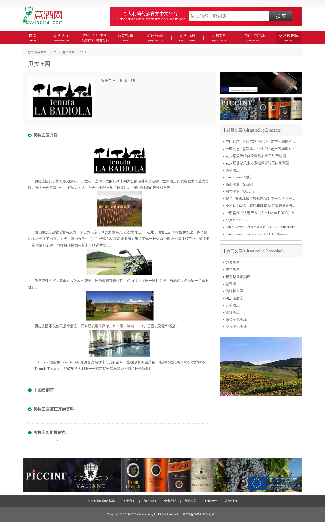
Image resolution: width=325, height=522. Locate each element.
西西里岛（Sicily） (240, 184)
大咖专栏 (219, 37)
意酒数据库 (289, 37)
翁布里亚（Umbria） (241, 191)
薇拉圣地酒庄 (236, 319)
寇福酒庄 (232, 312)
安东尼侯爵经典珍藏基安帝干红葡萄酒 (255, 156)
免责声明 (170, 501)
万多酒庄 (232, 263)
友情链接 (231, 501)
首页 (33, 37)
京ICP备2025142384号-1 (198, 514)
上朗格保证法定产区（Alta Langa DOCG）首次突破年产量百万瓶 (262, 213)
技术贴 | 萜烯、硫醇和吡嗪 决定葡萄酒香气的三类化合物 (262, 206)
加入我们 (150, 501)
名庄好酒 (154, 37)
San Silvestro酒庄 (238, 177)
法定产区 (88, 40)
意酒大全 (61, 37)
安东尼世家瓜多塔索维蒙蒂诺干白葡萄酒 (257, 163)
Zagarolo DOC (236, 220)
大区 (86, 35)
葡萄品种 (102, 40)
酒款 (103, 35)
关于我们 (129, 501)
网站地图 (190, 501)
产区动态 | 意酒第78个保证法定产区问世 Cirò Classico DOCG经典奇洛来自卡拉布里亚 (262, 142)
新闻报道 (125, 37)
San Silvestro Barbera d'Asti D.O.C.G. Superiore (260, 227)
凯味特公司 (234, 291)
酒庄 (95, 35)
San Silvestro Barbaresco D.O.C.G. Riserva (256, 234)
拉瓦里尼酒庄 (236, 327)
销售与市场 (255, 37)
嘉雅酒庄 (232, 284)
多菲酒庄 (232, 170)
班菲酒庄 (232, 305)
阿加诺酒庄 (234, 298)
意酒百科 (187, 37)
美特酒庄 (232, 270)
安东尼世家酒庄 (237, 277)
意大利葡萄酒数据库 (101, 501)
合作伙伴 (211, 501)
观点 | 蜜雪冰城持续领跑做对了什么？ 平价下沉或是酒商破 (262, 199)
